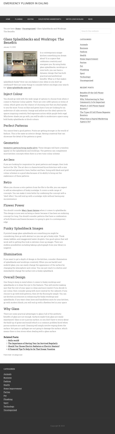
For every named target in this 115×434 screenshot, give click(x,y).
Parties (83, 62)
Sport (82, 73)
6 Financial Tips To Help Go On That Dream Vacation (31, 349)
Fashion (83, 52)
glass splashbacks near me (19, 87)
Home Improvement (89, 59)
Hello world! (13, 340)
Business (84, 48)
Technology (85, 77)
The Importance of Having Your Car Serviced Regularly (33, 343)
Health (83, 55)
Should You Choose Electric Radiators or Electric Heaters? (34, 346)
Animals (84, 44)
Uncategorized (17, 355)
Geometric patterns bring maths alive (21, 148)
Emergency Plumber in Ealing (26, 3)
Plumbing (84, 69)
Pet (81, 66)
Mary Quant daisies (30, 210)
